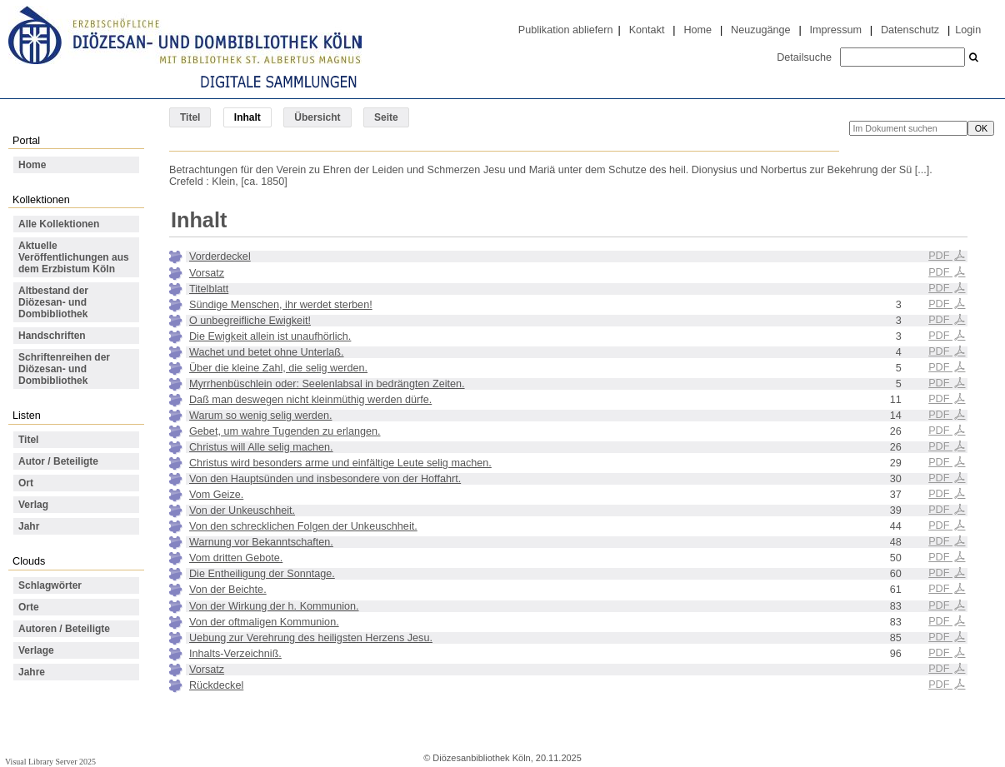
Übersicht (317, 117)
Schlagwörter (50, 585)
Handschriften (52, 335)
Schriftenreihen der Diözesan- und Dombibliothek (64, 368)
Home (697, 30)
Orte (28, 607)
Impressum (836, 30)
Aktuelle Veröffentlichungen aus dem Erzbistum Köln (73, 257)
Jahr (28, 526)
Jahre (31, 672)
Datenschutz (910, 30)
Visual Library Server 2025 (50, 761)
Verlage (36, 650)
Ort (25, 483)
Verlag (33, 505)
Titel (190, 117)
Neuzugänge (761, 30)
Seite (386, 117)
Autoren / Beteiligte (64, 629)
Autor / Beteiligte (58, 461)
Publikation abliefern (565, 30)
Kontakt (647, 30)
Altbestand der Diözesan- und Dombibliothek (53, 302)
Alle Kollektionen (58, 224)
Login (968, 30)
